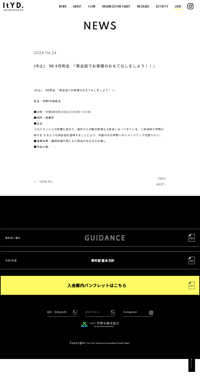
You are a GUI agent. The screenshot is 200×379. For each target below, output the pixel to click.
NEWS (63, 6)
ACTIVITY (162, 6)
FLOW (92, 6)
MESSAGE (143, 6)
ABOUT (77, 6)
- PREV (160, 178)
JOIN (178, 6)
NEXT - (160, 184)
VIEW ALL (47, 181)
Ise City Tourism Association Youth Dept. (108, 363)
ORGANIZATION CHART (116, 6)
